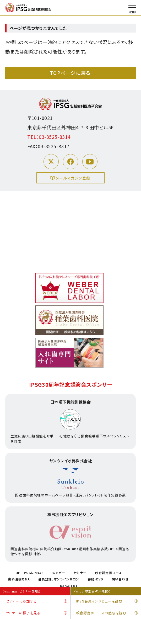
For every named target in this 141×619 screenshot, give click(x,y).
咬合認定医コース (108, 572)
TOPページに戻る (70, 72)
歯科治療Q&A (19, 579)
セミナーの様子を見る (37, 613)
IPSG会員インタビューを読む (107, 601)
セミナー (80, 572)
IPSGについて (33, 572)
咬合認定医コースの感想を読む (107, 613)
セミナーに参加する (37, 601)
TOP (17, 572)
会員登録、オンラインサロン (58, 579)
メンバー (58, 572)
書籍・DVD (95, 579)
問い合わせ (120, 579)
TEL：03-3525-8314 (48, 136)
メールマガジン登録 (70, 178)
